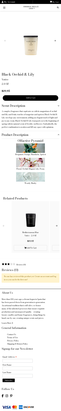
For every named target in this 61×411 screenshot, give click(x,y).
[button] (55, 42)
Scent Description (13, 105)
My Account (8, 1)
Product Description (15, 135)
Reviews (21, 264)
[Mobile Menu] (4, 7)
